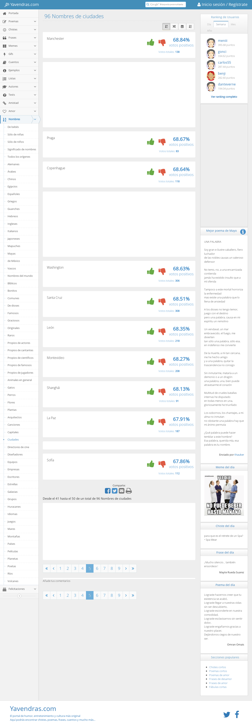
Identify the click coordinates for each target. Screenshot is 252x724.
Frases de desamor (220, 679)
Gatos (11, 387)
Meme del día (225, 467)
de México (14, 261)
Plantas (12, 410)
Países (11, 544)
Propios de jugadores (20, 372)
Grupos (12, 499)
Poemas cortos (218, 671)
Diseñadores (15, 454)
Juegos (11, 521)
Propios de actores (19, 343)
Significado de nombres (22, 149)
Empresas (13, 469)
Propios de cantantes (20, 350)
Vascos (12, 268)
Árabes (12, 171)
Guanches (14, 209)
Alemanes (13, 164)
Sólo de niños (16, 142)
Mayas (11, 253)
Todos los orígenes (19, 156)
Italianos (13, 231)
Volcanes (13, 581)
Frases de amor (218, 683)
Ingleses (12, 224)
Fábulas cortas (218, 687)
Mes (233, 24)
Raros (11, 335)
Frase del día (225, 552)
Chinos (12, 179)
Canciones (14, 424)
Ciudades (10, 439)
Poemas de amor (219, 675)
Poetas (12, 566)
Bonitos (12, 290)
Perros (11, 395)
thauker (239, 454)
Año (209, 30)
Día (209, 24)
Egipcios (12, 186)
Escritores (13, 477)
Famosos (13, 313)
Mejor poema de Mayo (221, 230)
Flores (11, 402)
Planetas (13, 558)
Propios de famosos (20, 365)
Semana (221, 24)
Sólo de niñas (16, 134)
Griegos (12, 201)
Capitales (13, 432)
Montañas (14, 536)
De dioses (13, 305)
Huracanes (14, 506)
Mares (11, 529)
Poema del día (225, 585)
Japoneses (14, 238)
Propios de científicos (20, 358)
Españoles (14, 194)
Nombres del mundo (20, 276)
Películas (13, 551)
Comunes (13, 298)
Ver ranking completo (224, 97)
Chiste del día (225, 526)
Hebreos (13, 216)
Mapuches (14, 246)
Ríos (10, 573)
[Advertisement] (119, 94)
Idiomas (12, 514)
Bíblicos (12, 283)
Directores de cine (18, 447)
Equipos (12, 462)
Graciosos (13, 320)
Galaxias (13, 492)
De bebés (13, 127)
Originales (14, 328)
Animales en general (20, 380)
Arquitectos (15, 417)
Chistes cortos (217, 667)
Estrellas (13, 484)
